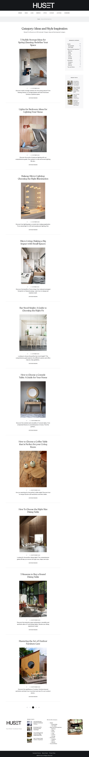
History (70, 63)
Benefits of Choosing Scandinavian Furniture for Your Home (76, 103)
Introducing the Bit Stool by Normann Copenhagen (76, 83)
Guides (69, 44)
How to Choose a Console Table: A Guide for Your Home (33, 376)
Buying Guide (71, 45)
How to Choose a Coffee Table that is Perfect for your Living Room (33, 444)
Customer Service (37, 753)
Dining (69, 52)
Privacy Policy (52, 753)
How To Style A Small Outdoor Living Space (76, 96)
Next (39, 707)
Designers (70, 62)
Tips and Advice (71, 67)
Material (70, 65)
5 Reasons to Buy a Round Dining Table (33, 575)
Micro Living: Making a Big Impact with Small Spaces (33, 242)
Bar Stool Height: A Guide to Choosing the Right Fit (33, 309)
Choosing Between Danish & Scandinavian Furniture (38, 723)
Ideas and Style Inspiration (73, 49)
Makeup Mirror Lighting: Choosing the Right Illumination (33, 177)
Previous (27, 707)
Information (70, 60)
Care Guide (70, 47)
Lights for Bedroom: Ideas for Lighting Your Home (33, 110)
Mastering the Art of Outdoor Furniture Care (33, 642)
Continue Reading (33, 164)
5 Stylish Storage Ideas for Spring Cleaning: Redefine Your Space (33, 42)
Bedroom (53, 728)
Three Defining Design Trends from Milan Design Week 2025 (76, 90)
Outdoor (70, 56)
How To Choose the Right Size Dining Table (33, 511)
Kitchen (70, 53)
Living (69, 55)
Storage (70, 58)
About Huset (45, 753)
